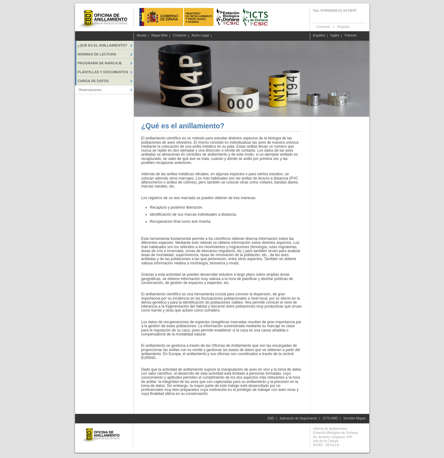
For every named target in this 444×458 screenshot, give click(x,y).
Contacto (179, 35)
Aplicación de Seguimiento (298, 418)
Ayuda (141, 35)
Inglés (334, 35)
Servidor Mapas (354, 418)
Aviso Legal (200, 35)
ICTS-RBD (330, 418)
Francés (351, 35)
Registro (343, 26)
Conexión (323, 26)
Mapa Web (159, 35)
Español (319, 35)
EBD (271, 418)
